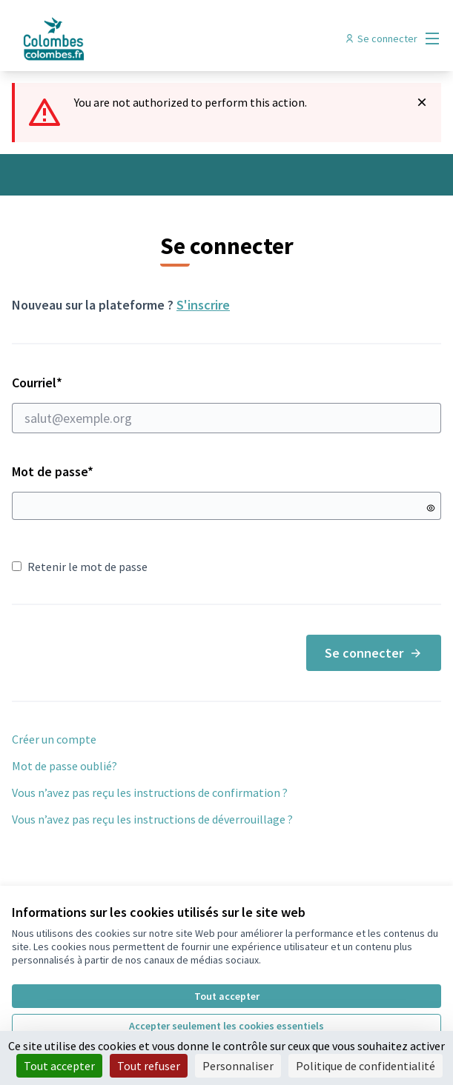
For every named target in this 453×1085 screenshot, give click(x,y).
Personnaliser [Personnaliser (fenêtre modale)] (238, 1065)
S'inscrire (203, 304)
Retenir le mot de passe (80, 566)
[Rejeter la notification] (421, 102)
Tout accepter (226, 996)
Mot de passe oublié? (64, 765)
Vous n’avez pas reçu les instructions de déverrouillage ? (152, 819)
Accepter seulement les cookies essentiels (226, 1025)
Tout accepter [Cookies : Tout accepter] (59, 1065)
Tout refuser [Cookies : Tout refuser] (148, 1065)
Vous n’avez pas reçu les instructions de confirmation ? (150, 792)
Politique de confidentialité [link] (365, 1065)
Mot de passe (52, 471)
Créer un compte (54, 739)
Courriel (226, 403)
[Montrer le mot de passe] (430, 508)
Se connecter (374, 652)
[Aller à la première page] (171, 38)
